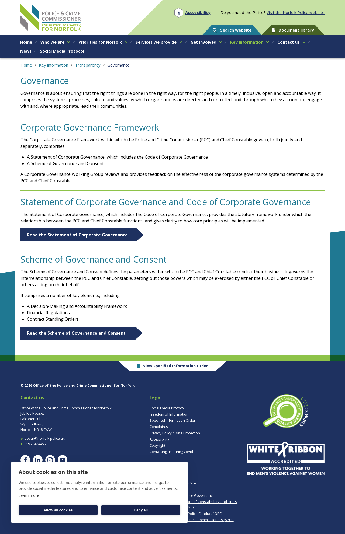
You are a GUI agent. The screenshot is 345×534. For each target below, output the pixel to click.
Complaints (159, 426)
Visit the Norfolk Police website (296, 12)
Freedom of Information (169, 414)
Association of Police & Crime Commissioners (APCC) (192, 519)
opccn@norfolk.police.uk (45, 438)
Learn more (29, 495)
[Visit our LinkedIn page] (38, 460)
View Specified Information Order (172, 365)
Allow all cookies (58, 510)
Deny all (141, 510)
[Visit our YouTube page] (62, 460)
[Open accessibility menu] (192, 12)
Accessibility (159, 439)
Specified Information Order (172, 420)
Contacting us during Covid (171, 451)
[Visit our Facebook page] (25, 460)
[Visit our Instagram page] (50, 460)
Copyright (157, 445)
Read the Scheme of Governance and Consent (77, 333)
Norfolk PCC (50, 17)
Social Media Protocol (167, 408)
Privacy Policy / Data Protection (175, 433)
